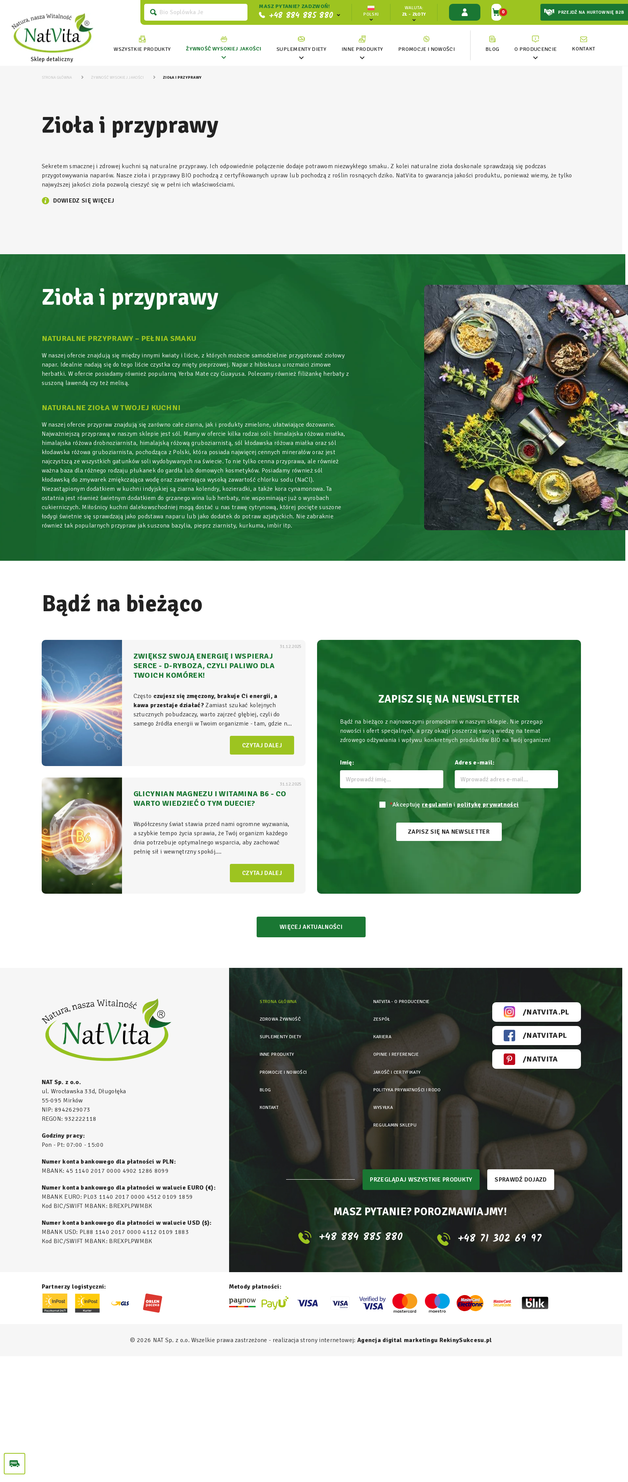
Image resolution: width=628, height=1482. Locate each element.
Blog (266, 1067)
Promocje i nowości (288, 1055)
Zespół (369, 1018)
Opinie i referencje (387, 1042)
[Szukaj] (195, 12)
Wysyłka (371, 1079)
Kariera (371, 1030)
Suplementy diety (284, 1030)
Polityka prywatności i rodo (400, 1067)
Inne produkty (280, 1042)
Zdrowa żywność (284, 1018)
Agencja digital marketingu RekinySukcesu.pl (424, 1341)
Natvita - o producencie (393, 1006)
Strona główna (282, 1006)
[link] (222, 44)
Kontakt (271, 1079)
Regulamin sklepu (386, 1091)
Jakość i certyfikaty (388, 1055)
